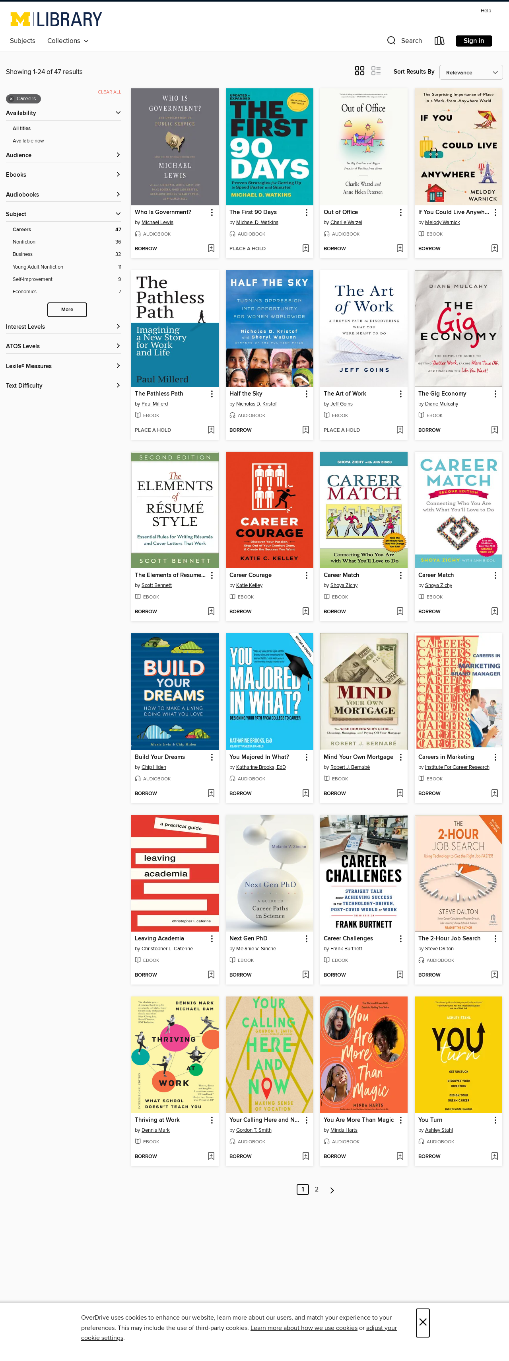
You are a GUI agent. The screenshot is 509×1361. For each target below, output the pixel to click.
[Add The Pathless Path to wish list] (211, 430)
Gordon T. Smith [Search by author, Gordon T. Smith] (254, 1130)
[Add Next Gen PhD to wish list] (306, 975)
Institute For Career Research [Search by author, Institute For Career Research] (457, 767)
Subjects (22, 41)
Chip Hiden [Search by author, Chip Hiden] (154, 767)
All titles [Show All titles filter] (22, 128)
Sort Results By (414, 72)
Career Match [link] (341, 575)
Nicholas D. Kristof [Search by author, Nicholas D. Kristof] (256, 404)
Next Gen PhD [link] (248, 938)
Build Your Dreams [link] (160, 757)
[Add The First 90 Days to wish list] (306, 249)
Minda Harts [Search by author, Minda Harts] (343, 1130)
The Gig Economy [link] (442, 394)
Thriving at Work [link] (157, 1120)
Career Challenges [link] (348, 938)
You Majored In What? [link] (259, 757)
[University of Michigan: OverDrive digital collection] (56, 19)
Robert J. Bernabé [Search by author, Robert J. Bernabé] (350, 767)
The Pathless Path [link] (159, 394)
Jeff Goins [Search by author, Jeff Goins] (341, 404)
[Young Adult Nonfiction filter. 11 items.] (67, 267)
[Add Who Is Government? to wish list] (211, 249)
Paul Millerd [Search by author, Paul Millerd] (155, 404)
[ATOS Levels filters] (63, 347)
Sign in (474, 41)
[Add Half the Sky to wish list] (306, 430)
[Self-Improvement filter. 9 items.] (67, 279)
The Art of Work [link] (345, 394)
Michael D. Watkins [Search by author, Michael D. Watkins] (257, 222)
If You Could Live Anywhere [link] (454, 212)
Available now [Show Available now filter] (28, 141)
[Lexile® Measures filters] (63, 367)
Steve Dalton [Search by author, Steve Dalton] (439, 949)
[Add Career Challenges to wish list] (400, 975)
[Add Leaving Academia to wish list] (211, 975)
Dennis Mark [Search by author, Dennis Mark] (156, 1130)
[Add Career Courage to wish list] (306, 612)
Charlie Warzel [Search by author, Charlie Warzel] (346, 222)
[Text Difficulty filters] (63, 386)
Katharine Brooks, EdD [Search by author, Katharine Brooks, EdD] (261, 767)
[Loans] (440, 42)
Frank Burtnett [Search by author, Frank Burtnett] (346, 949)
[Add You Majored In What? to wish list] (306, 794)
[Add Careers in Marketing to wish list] (494, 794)
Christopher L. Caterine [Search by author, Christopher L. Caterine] (167, 949)
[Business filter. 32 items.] (67, 254)
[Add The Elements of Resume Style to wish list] (211, 612)
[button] (403, 42)
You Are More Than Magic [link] (359, 1120)
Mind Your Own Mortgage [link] (358, 757)
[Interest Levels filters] (63, 327)
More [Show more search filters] (67, 309)
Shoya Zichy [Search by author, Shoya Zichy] (343, 585)
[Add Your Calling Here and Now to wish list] (306, 1157)
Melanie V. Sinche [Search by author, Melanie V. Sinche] (256, 949)
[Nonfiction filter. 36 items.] (67, 242)
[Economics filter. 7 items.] (67, 292)
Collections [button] (68, 41)
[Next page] (332, 1189)
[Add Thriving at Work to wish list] (211, 1157)
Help (486, 11)
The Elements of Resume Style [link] (171, 575)
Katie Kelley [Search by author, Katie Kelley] (249, 585)
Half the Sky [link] (245, 394)
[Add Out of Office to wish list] (400, 249)
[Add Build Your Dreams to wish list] (211, 794)
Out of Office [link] (341, 212)
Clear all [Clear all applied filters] (109, 92)
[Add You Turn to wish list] (494, 1157)
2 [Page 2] (317, 1189)
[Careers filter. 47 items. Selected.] (67, 230)
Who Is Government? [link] (163, 212)
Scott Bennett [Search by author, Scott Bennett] (157, 585)
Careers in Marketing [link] (446, 757)
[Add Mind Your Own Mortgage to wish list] (400, 794)
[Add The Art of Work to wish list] (400, 430)
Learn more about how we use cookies (304, 1328)
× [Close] (423, 1323)
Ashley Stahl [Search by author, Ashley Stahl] (439, 1130)
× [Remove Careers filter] (11, 99)
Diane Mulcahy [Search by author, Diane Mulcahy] (441, 404)
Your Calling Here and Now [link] (265, 1120)
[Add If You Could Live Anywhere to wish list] (494, 249)
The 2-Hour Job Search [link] (449, 938)
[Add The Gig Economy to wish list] (494, 430)
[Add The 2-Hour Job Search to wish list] (494, 975)
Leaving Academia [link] (159, 938)
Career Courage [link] (250, 575)
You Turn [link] (430, 1120)
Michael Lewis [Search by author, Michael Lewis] (157, 222)
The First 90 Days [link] (253, 212)
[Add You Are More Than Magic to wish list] (400, 1157)
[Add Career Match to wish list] (400, 612)
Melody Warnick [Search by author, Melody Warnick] (442, 222)
